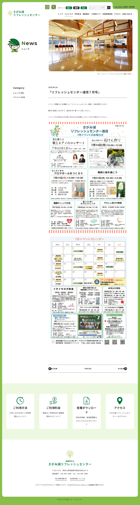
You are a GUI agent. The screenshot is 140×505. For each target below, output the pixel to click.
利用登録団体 (108, 14)
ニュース (16, 93)
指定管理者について (77, 481)
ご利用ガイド (96, 14)
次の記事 (120, 369)
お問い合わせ (127, 14)
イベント (16, 97)
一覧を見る (88, 369)
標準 (76, 8)
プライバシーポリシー (80, 487)
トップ (60, 14)
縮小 (68, 8)
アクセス (117, 14)
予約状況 (77, 14)
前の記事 (55, 369)
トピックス (69, 14)
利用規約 (91, 487)
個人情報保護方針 (60, 481)
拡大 (83, 8)
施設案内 (86, 14)
